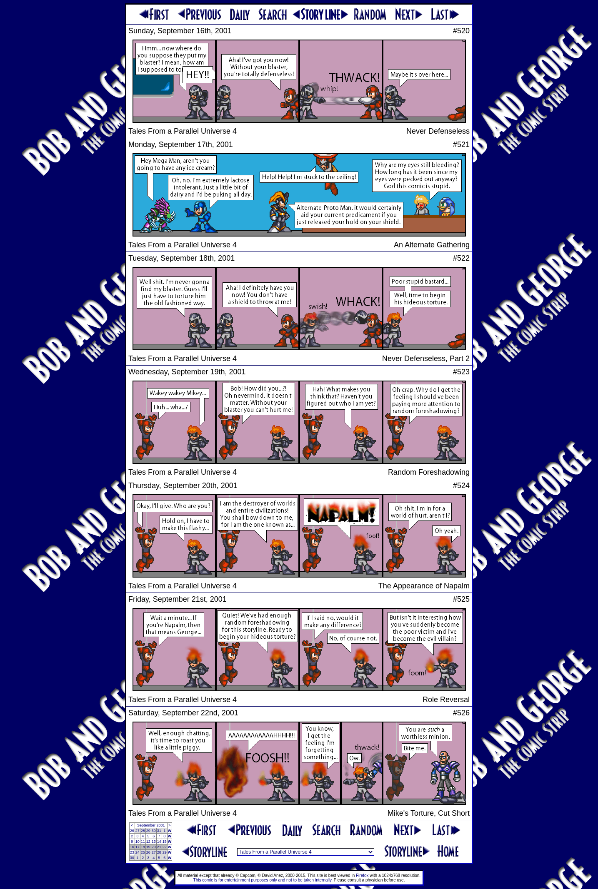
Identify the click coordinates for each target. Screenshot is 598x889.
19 (148, 847)
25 (143, 852)
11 (143, 841)
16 (132, 847)
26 (132, 831)
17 (137, 847)
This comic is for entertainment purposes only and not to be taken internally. (263, 880)
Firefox (362, 875)
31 (159, 831)
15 (165, 841)
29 (148, 831)
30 (154, 831)
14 (159, 841)
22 (165, 847)
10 (137, 841)
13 (154, 841)
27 (137, 831)
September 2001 (151, 825)
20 (154, 847)
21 (159, 847)
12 (148, 841)
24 (137, 852)
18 (143, 847)
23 (132, 852)
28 (143, 831)
